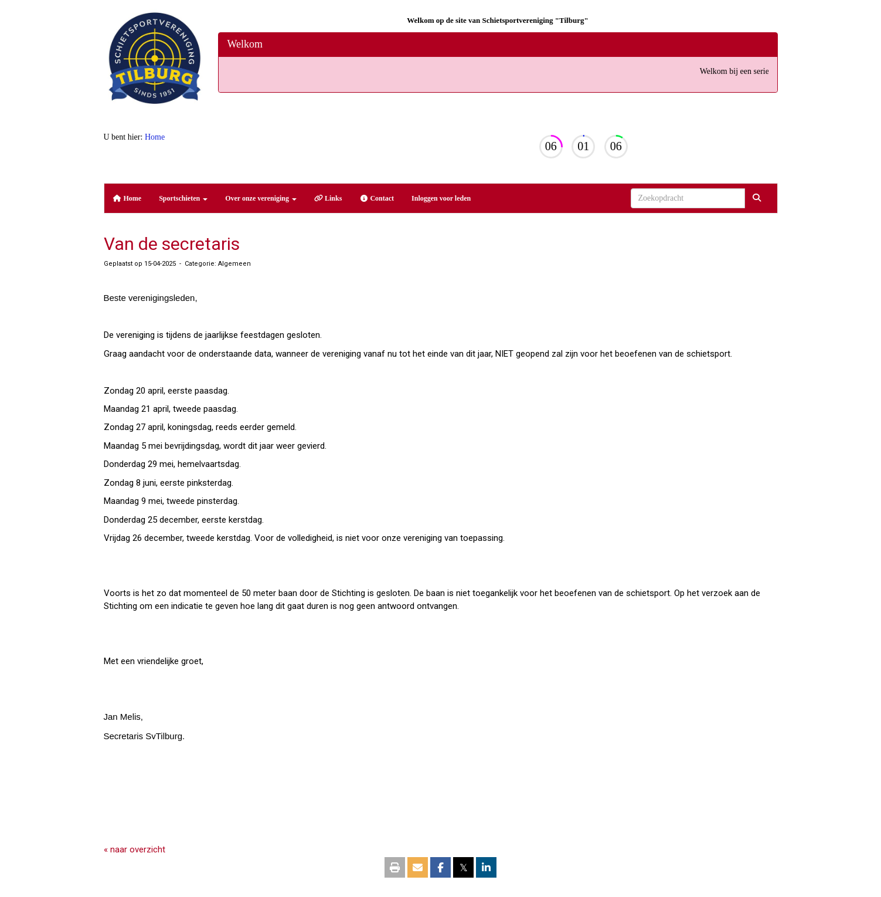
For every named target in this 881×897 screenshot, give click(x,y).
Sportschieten (183, 198)
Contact (376, 198)
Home (155, 137)
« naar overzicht (134, 849)
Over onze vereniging (261, 198)
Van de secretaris (172, 243)
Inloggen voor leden (441, 198)
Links (328, 198)
